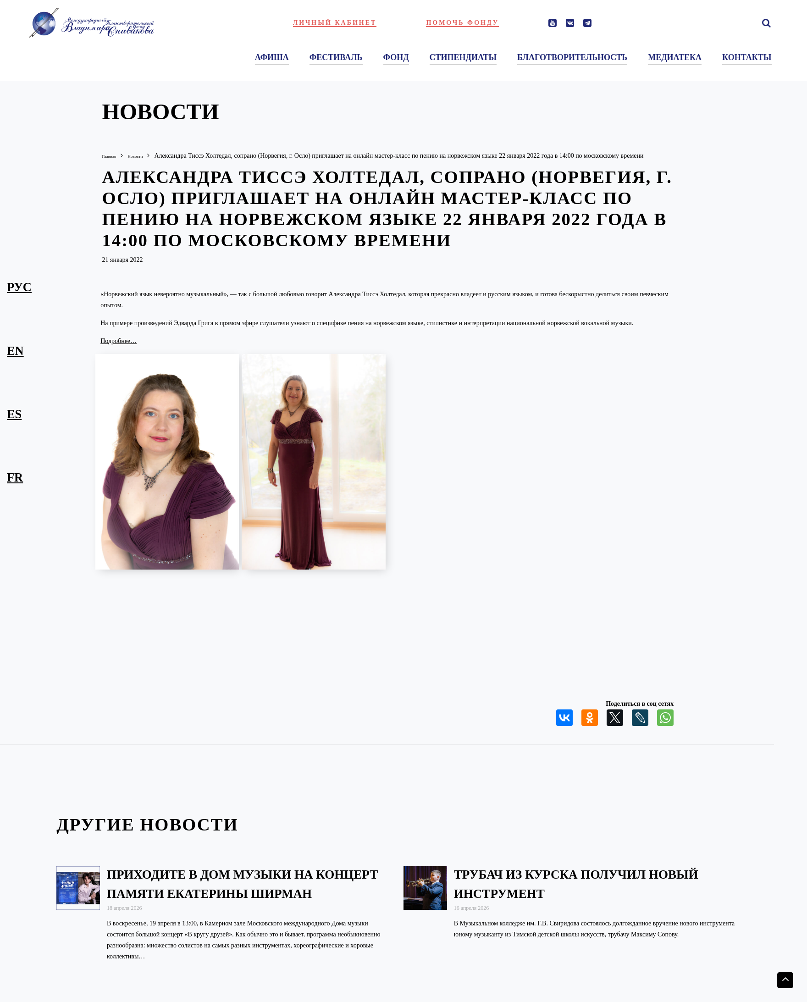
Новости (146, 155)
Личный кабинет (335, 22)
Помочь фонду (462, 22)
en (15, 350)
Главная (112, 155)
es (14, 414)
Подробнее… (118, 340)
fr (15, 477)
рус (19, 286)
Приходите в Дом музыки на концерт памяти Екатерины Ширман (227, 892)
